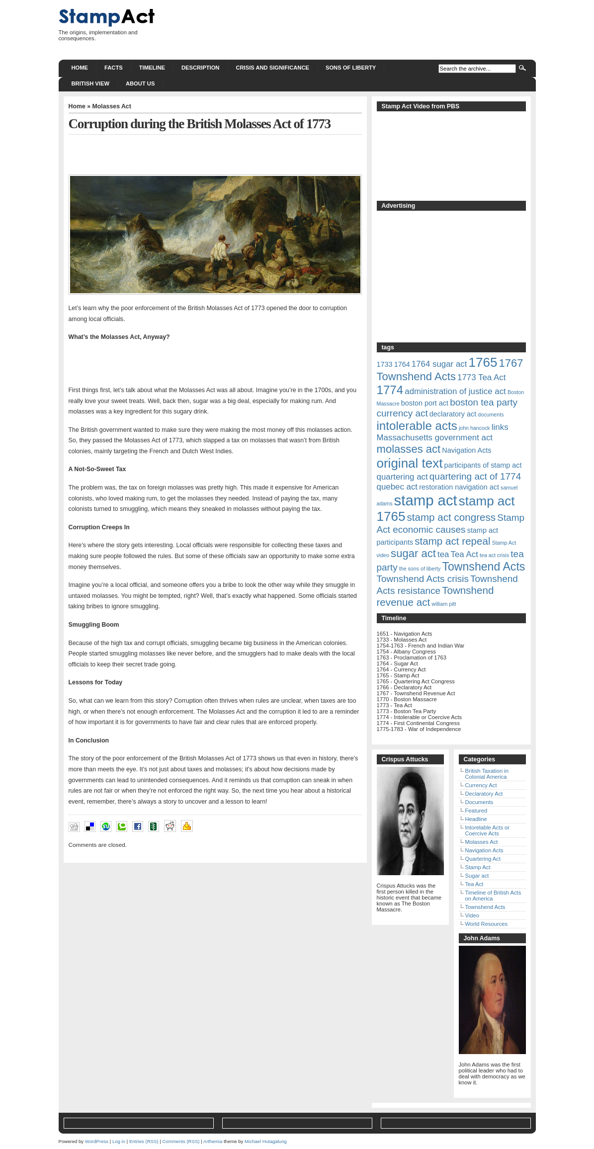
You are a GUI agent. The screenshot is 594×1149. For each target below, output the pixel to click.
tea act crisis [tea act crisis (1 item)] (494, 555)
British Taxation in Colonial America (487, 774)
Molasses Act (111, 106)
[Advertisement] (355, 29)
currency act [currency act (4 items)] (402, 413)
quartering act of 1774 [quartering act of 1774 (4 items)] (475, 476)
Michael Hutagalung (266, 1141)
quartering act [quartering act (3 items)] (402, 477)
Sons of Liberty (351, 68)
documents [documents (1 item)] (491, 414)
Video (472, 915)
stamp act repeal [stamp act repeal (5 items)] (452, 541)
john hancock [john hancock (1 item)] (474, 428)
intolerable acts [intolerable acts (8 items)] (417, 425)
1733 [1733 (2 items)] (385, 364)
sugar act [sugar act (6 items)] (413, 553)
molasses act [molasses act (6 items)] (409, 449)
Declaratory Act (484, 794)
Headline (476, 819)
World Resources (486, 924)
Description (200, 68)
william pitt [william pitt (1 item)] (443, 604)
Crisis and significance (272, 68)
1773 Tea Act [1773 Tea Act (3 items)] (481, 377)
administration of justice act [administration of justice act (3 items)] (455, 391)
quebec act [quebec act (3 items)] (397, 487)
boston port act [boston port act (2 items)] (424, 403)
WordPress (96, 1141)
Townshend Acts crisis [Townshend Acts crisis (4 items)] (423, 579)
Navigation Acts (484, 850)
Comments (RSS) (180, 1141)
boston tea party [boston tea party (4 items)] (483, 402)
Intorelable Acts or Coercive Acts (487, 830)
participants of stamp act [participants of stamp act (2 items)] (483, 465)
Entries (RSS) (144, 1141)
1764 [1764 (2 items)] (402, 364)
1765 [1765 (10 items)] (483, 362)
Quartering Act (483, 859)
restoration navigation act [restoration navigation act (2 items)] (459, 487)
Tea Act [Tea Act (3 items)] (464, 554)
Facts (113, 68)
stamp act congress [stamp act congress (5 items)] (451, 517)
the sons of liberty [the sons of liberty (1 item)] (420, 569)
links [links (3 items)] (500, 427)
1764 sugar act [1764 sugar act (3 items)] (439, 364)
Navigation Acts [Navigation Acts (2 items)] (466, 450)
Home (80, 68)
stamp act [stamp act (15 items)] (425, 500)
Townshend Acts (485, 907)
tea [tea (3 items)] (443, 554)
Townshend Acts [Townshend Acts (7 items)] (483, 566)
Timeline (152, 68)
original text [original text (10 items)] (410, 463)
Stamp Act (478, 867)
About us (140, 83)
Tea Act (474, 884)
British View (90, 83)
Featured (476, 811)
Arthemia (212, 1141)
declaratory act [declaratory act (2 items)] (452, 414)
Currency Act (481, 785)
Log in (118, 1141)
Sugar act (477, 876)
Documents (479, 802)
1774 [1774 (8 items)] (390, 390)
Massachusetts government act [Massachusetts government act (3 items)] (435, 437)
